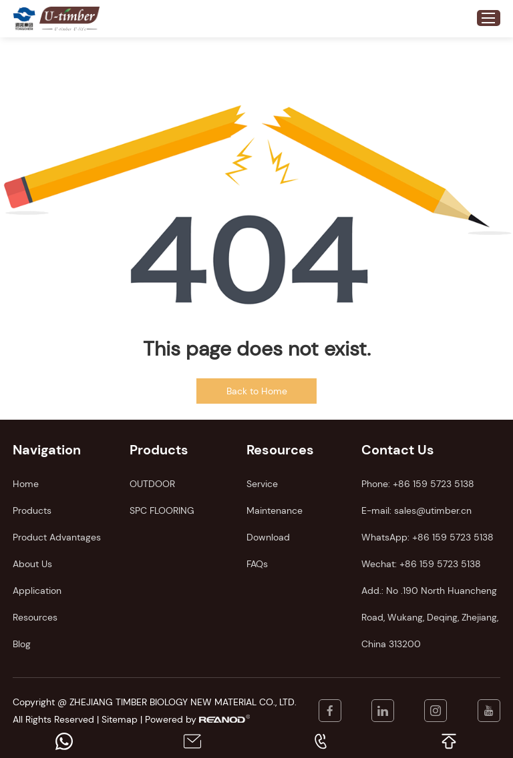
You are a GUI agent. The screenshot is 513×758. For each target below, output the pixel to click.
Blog (22, 644)
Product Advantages (57, 537)
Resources (35, 617)
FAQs (257, 564)
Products (32, 510)
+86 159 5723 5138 (453, 537)
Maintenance (274, 510)
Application (37, 591)
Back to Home (256, 391)
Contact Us (397, 449)
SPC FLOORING (162, 510)
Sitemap (120, 719)
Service (262, 484)
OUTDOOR (152, 484)
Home (26, 484)
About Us (32, 564)
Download (268, 537)
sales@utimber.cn (433, 510)
